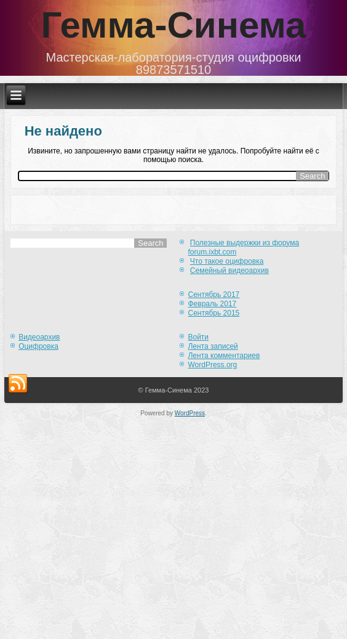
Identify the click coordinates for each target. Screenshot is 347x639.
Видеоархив (39, 337)
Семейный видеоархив (229, 270)
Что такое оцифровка (227, 261)
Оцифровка (38, 346)
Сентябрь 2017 (213, 294)
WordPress (190, 413)
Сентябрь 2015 (213, 313)
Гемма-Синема (173, 25)
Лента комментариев (224, 355)
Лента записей (212, 346)
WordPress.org (212, 364)
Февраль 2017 (212, 303)
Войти (198, 337)
